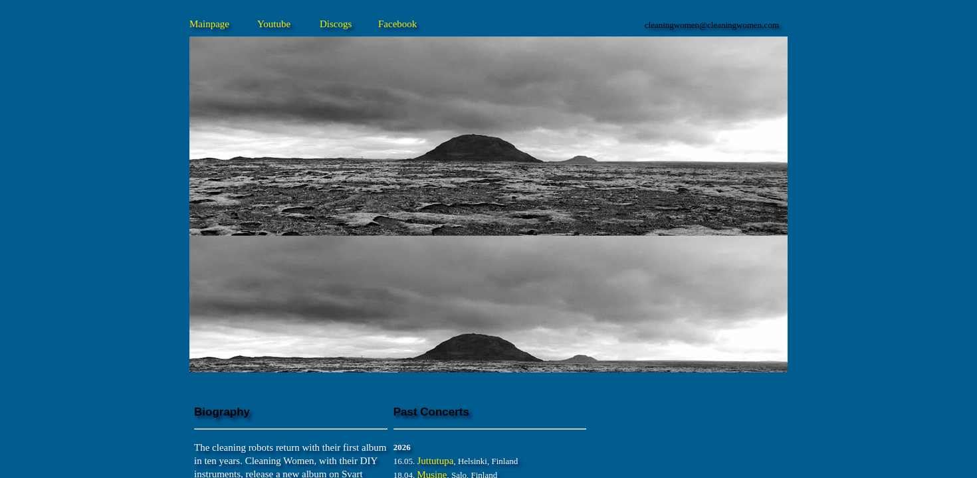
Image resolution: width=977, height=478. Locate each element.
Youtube (273, 24)
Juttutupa (435, 460)
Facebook (397, 24)
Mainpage (209, 24)
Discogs (336, 24)
